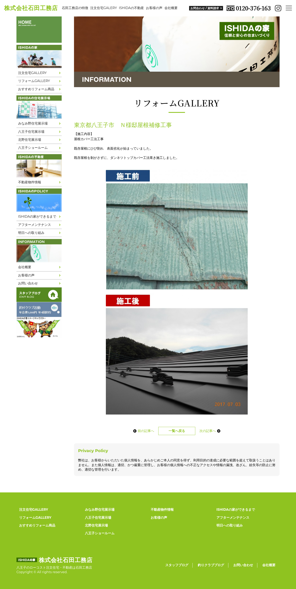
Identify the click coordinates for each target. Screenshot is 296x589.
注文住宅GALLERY (32, 73)
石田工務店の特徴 (75, 8)
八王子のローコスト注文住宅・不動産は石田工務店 (54, 567)
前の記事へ (141, 431)
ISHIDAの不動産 (131, 8)
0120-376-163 (249, 8)
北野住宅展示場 (29, 140)
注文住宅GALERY (103, 8)
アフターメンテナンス (34, 225)
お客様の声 (154, 8)
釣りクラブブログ (211, 565)
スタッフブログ (176, 565)
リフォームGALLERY (34, 81)
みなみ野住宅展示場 (33, 123)
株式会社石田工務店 (31, 8)
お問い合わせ (28, 283)
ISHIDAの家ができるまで (37, 216)
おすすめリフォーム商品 (36, 89)
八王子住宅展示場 (31, 132)
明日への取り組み (31, 233)
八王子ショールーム (33, 148)
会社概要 (171, 8)
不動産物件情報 (29, 182)
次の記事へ (212, 431)
